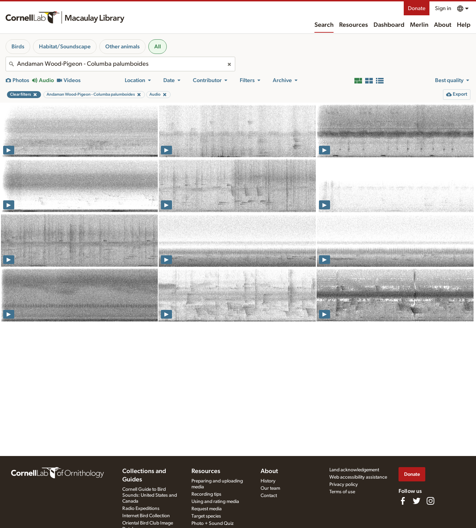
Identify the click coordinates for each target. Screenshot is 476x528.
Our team (270, 488)
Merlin (419, 25)
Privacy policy (343, 484)
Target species (206, 516)
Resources (353, 25)
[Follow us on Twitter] (416, 501)
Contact (269, 495)
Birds (17, 46)
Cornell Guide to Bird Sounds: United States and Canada (149, 495)
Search (324, 25)
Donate (416, 8)
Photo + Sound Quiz (212, 523)
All (157, 46)
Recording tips (206, 494)
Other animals (122, 46)
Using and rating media (215, 501)
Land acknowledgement (354, 469)
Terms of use (342, 491)
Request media (206, 508)
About (442, 25)
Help (463, 25)
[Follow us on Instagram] (430, 501)
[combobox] (120, 64)
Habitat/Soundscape (65, 46)
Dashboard (389, 25)
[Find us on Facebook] (403, 501)
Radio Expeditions (140, 508)
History (268, 481)
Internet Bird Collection (146, 515)
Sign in (443, 8)
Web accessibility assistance (358, 477)
